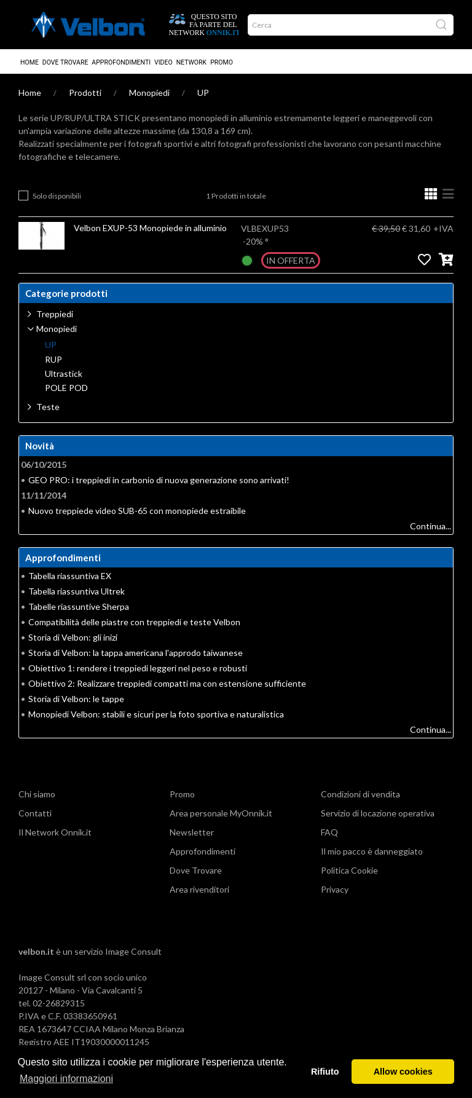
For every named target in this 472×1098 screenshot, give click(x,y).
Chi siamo (36, 794)
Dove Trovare (65, 62)
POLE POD (66, 388)
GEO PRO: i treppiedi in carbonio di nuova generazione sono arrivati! (158, 480)
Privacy (334, 889)
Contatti (35, 813)
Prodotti (85, 92)
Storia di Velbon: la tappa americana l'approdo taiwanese (135, 652)
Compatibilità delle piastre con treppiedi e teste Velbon (134, 622)
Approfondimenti (121, 62)
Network (191, 62)
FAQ (329, 832)
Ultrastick (63, 374)
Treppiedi (54, 314)
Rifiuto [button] (325, 1071)
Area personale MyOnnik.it (221, 813)
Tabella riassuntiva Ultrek (76, 591)
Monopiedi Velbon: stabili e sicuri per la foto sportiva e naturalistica (156, 714)
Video (163, 62)
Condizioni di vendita (360, 794)
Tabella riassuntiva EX (69, 576)
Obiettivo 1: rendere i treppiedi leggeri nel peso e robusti (137, 668)
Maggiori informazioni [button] (66, 1078)
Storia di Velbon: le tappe (76, 698)
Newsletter (192, 832)
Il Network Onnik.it (55, 832)
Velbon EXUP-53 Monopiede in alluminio (150, 228)
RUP (53, 360)
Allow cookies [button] (403, 1071)
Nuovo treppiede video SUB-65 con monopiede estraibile (137, 510)
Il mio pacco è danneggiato (372, 851)
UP (203, 92)
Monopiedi (149, 92)
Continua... (430, 526)
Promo (221, 62)
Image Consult (133, 951)
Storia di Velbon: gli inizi (72, 637)
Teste (48, 406)
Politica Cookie (349, 870)
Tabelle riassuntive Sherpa (78, 606)
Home (29, 62)
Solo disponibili (57, 195)
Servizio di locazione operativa (378, 813)
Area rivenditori (199, 889)
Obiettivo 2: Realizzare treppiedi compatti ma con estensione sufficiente (167, 683)
